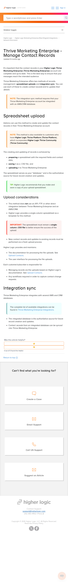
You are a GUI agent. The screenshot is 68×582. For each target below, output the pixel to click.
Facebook (36, 528)
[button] (52, 8)
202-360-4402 (30, 514)
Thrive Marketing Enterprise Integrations (36, 310)
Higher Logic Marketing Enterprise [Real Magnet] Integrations (36, 38)
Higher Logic (7, 38)
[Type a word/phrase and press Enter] (35, 18)
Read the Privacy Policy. (34, 523)
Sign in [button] (62, 8)
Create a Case (34, 399)
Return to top (10, 357)
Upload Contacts (16, 255)
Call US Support (34, 450)
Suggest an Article (34, 475)
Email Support (34, 424)
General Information (10, 40)
